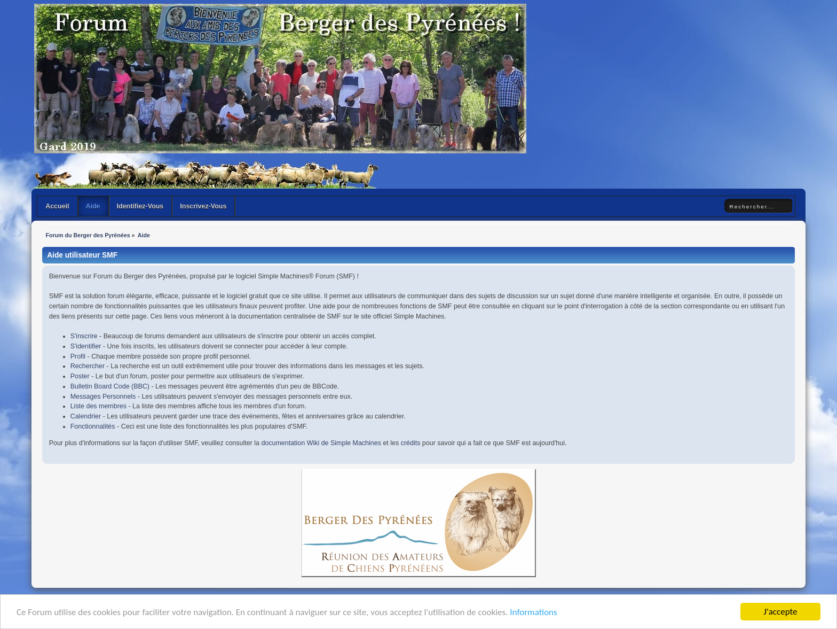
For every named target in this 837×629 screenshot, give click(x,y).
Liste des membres (98, 406)
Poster (80, 376)
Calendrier (85, 416)
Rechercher (87, 366)
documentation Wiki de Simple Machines (321, 443)
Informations (533, 612)
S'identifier (85, 346)
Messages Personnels (103, 396)
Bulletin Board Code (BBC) (109, 386)
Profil (77, 356)
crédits (411, 443)
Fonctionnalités (92, 426)
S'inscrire (84, 336)
